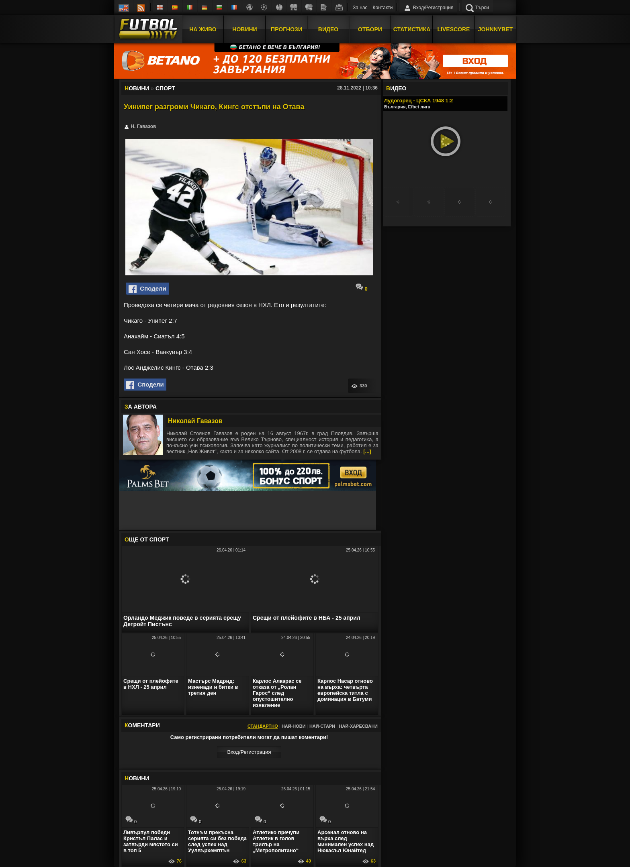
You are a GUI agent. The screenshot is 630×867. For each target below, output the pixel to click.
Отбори (370, 29)
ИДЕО (396, 88)
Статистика (412, 29)
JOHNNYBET (495, 29)
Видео (328, 29)
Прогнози (286, 29)
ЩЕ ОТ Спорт (147, 539)
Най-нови (294, 726)
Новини (244, 29)
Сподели (147, 289)
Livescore (454, 29)
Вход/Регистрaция (249, 752)
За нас (360, 7)
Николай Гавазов (195, 420)
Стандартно (263, 726)
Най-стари (322, 726)
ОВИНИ (137, 778)
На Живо (202, 29)
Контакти (383, 7)
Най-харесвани (358, 726)
